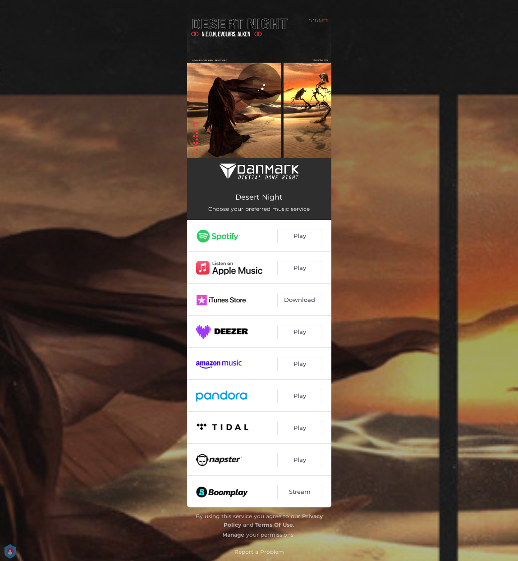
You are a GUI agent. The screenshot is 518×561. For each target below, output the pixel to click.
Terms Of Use (274, 524)
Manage (233, 534)
